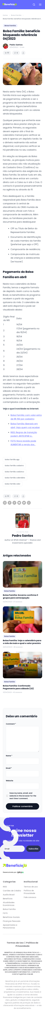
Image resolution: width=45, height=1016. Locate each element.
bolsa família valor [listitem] (12, 484)
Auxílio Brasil (9, 894)
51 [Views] (7, 53)
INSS (5, 886)
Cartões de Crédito (12, 890)
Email (9, 768)
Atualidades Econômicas (9, 904)
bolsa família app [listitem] (12, 459)
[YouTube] (19, 503)
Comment (11, 724)
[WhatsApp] (29, 503)
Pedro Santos (22, 536)
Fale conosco (30, 897)
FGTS (5, 913)
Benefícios (7, 898)
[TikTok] (14, 503)
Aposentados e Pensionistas (10, 926)
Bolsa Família (16, 15)
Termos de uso (31, 886)
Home (5, 15)
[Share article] (23, 53)
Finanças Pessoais (11, 921)
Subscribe (33, 848)
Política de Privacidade (29, 892)
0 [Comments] (16, 53)
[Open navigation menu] (40, 4)
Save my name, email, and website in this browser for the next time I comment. (22, 796)
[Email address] (14, 849)
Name (9, 756)
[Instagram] (5, 503)
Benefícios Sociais (11, 917)
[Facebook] (10, 503)
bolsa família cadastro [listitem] (14, 465)
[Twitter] (24, 503)
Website (9, 780)
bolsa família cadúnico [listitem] (14, 471)
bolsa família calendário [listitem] (15, 478)
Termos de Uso (15, 942)
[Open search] (34, 4)
